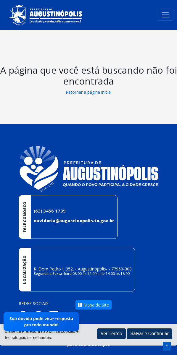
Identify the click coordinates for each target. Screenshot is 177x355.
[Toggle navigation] (165, 15)
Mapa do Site (93, 305)
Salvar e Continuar (149, 333)
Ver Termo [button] (111, 333)
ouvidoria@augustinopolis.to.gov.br (74, 220)
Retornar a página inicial (89, 92)
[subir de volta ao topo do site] (167, 346)
